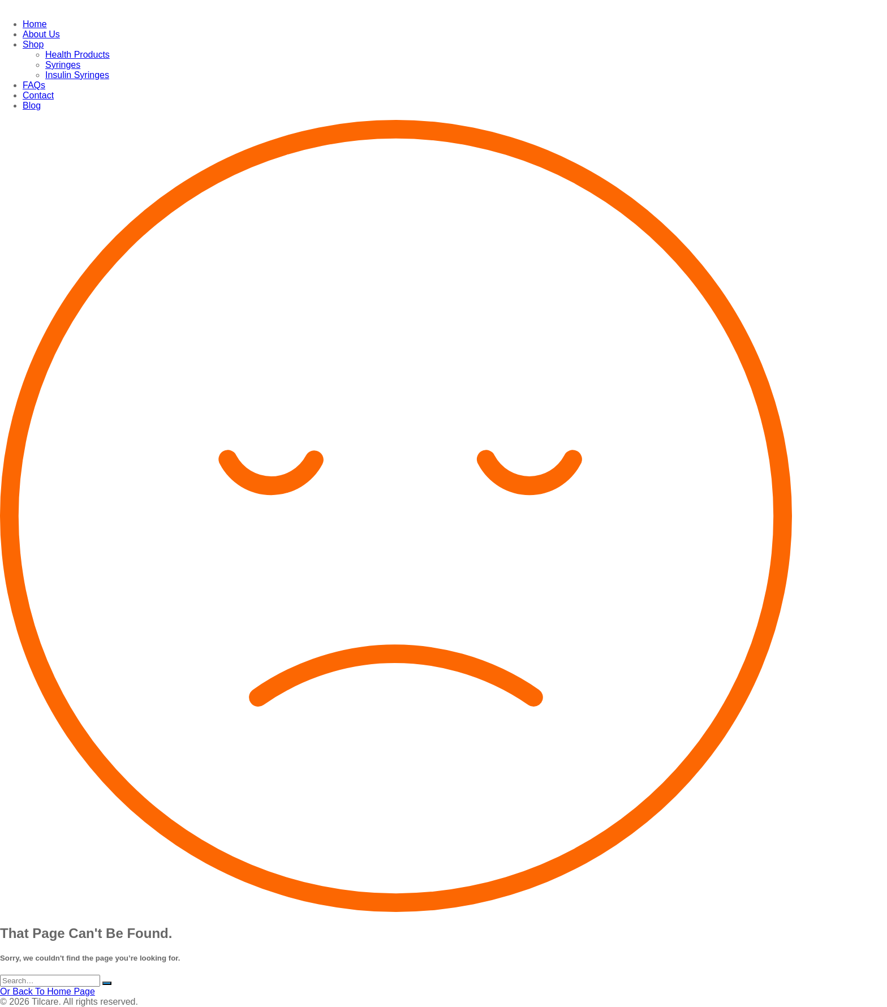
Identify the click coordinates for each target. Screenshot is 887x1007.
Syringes (62, 65)
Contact (38, 95)
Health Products (77, 54)
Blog (32, 105)
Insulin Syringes (77, 75)
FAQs (34, 85)
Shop (33, 44)
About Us (41, 34)
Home (35, 24)
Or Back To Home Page (47, 991)
